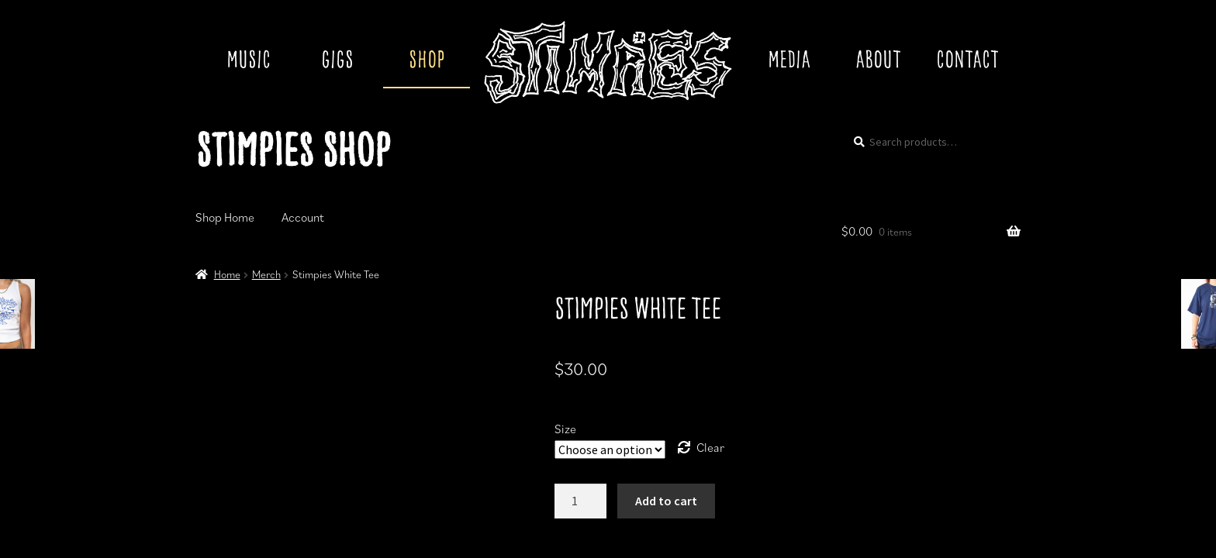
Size (565, 428)
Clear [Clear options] (710, 447)
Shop (427, 61)
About (878, 61)
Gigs (337, 61)
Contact (967, 61)
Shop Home (224, 217)
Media (789, 61)
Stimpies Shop (292, 153)
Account (303, 217)
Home (227, 274)
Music (248, 61)
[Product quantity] (580, 501)
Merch (266, 274)
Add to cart (666, 500)
